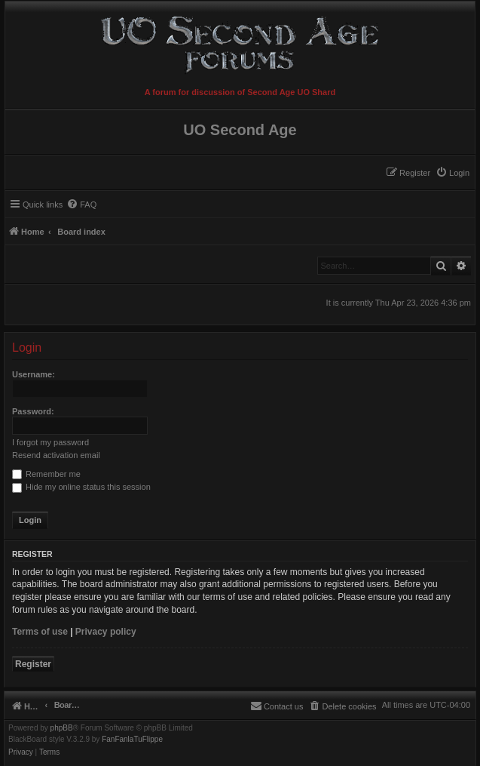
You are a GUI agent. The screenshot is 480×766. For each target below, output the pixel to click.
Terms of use (40, 631)
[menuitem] (452, 173)
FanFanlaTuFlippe (132, 739)
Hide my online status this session (81, 486)
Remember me (46, 473)
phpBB (61, 728)
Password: (33, 411)
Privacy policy (105, 631)
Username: (33, 374)
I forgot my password (50, 442)
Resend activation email (56, 455)
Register (33, 664)
